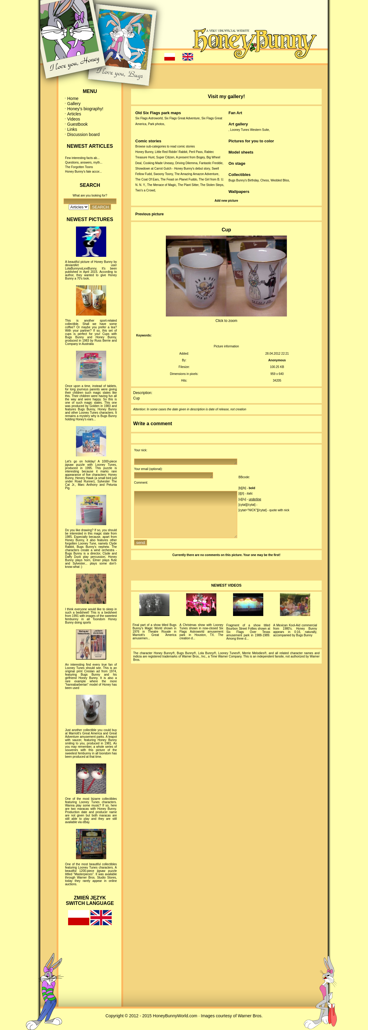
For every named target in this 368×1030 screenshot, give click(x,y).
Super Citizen (165, 157)
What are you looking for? (90, 195)
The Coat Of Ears (147, 179)
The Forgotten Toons (79, 167)
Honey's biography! (85, 108)
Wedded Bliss (280, 180)
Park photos (156, 124)
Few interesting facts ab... (82, 158)
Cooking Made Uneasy (158, 163)
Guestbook (77, 124)
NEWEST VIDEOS (226, 596)
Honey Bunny (144, 152)
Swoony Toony (163, 174)
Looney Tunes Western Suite (249, 129)
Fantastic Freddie (210, 163)
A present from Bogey (190, 157)
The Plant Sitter (188, 185)
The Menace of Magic (161, 185)
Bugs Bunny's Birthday (243, 180)
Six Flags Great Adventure (182, 118)
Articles (74, 113)
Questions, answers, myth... (83, 162)
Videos (73, 119)
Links (72, 129)
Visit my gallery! (226, 96)
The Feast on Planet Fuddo (178, 179)
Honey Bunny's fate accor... (83, 171)
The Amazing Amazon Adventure (196, 174)
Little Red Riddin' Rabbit (171, 152)
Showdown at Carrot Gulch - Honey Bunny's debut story (172, 168)
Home (72, 98)
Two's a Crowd (145, 190)
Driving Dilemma (186, 163)
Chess (264, 180)
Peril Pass (195, 152)
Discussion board (83, 134)
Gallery (73, 103)
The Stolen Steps (211, 185)
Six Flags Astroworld (149, 118)
